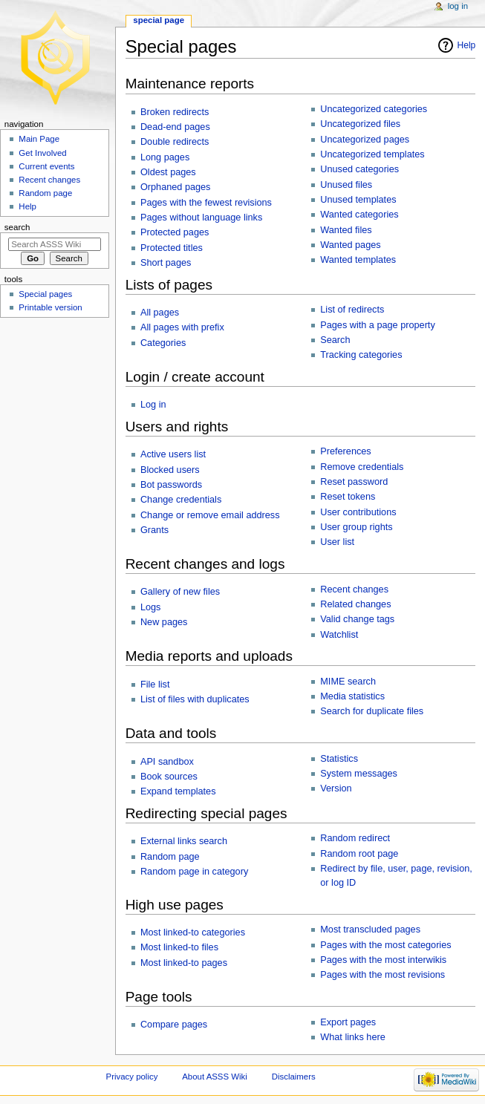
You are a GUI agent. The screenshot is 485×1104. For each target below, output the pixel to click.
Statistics (339, 759)
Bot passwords (171, 485)
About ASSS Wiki (214, 1076)
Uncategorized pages (364, 139)
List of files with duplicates (195, 699)
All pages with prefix (182, 327)
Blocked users (170, 470)
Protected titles (171, 248)
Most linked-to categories (192, 932)
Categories (163, 343)
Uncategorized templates (372, 154)
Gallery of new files (180, 592)
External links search (183, 841)
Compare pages (173, 1024)
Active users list (173, 454)
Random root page (359, 854)
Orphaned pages (175, 187)
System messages (358, 773)
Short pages (165, 263)
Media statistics (352, 696)
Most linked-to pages (183, 963)
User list (337, 542)
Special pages (45, 294)
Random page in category (194, 871)
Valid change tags (357, 619)
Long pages (164, 157)
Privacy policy (132, 1076)
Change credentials (180, 499)
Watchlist (339, 635)
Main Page (39, 138)
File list (154, 684)
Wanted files (345, 230)
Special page (158, 20)
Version (335, 788)
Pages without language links (201, 217)
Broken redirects (174, 112)
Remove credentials (361, 467)
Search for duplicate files (371, 711)
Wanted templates (358, 260)
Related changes (355, 604)
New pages (163, 622)
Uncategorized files (360, 124)
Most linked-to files (179, 947)
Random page (170, 857)
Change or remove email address (210, 515)
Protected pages (174, 232)
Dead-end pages (175, 127)
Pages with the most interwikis (383, 960)
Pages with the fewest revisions (206, 202)
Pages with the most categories (385, 945)
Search (335, 340)
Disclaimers (294, 1076)
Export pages (348, 1022)
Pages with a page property (377, 325)
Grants (154, 530)
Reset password (354, 482)
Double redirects (174, 142)
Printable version (50, 307)
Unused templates (358, 200)
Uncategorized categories (373, 109)
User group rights (356, 527)
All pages (159, 312)
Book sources (169, 776)
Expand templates (178, 791)
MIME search (348, 681)
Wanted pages (350, 245)
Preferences (345, 451)
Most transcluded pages (370, 929)
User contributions (358, 512)
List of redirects (352, 309)
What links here (352, 1037)
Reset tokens (347, 496)
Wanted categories (359, 214)
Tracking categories (361, 355)
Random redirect (355, 838)
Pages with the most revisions (382, 975)
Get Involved (42, 152)
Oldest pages (168, 172)
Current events (46, 166)
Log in (153, 404)
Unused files (346, 185)
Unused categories (359, 169)
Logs (150, 607)
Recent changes (354, 589)
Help (467, 45)
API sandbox (167, 762)
